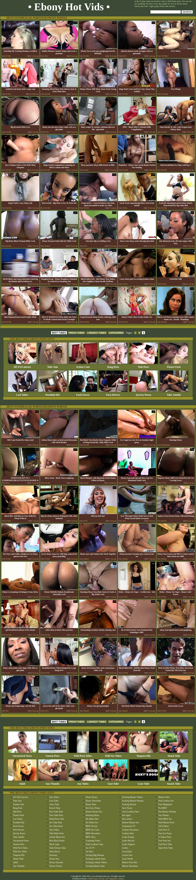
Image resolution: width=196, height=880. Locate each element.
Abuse (120, 879)
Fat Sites (89, 851)
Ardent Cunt (83, 365)
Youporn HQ (143, 754)
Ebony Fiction (55, 866)
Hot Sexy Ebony (93, 808)
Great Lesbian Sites (130, 811)
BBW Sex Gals (92, 830)
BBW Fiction (91, 826)
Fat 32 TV (90, 848)
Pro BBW (162, 808)
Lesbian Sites (128, 833)
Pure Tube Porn (56, 815)
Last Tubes (22, 393)
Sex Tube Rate (55, 822)
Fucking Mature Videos (132, 797)
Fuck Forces (83, 393)
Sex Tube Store (56, 826)
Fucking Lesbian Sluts (95, 859)
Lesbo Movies (128, 840)
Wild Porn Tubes (83, 754)
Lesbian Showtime (130, 830)
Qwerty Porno (143, 393)
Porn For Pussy (165, 833)
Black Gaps (54, 844)
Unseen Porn (52, 754)
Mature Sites (163, 797)
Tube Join (52, 365)
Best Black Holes (57, 840)
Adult (22, 782)
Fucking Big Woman (95, 855)
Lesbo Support (128, 844)
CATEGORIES (116, 333)
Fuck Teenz (127, 808)
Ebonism (53, 855)
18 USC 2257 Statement (108, 879)
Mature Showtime (130, 866)
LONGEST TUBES (96, 333)
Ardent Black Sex (57, 837)
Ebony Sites (91, 804)
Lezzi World (127, 859)
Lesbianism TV (129, 826)
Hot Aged (126, 815)
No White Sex (92, 822)
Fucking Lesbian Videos (96, 862)
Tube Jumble (174, 393)
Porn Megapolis (165, 804)
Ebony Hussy (91, 797)
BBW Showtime (93, 833)
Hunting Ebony (92, 815)
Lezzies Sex (127, 855)
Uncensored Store (22, 754)
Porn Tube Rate (56, 811)
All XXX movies (22, 365)
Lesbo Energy (128, 837)
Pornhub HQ (52, 393)
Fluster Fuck (174, 365)
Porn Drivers (113, 393)
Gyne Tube (143, 782)
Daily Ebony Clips (57, 848)
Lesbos (125, 848)
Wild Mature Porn (166, 822)
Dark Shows (54, 851)
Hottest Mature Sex (130, 822)
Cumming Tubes (93, 840)
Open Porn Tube (165, 848)
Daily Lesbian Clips (94, 844)
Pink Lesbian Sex (166, 801)
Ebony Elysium (56, 862)
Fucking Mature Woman (132, 801)
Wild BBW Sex (165, 819)
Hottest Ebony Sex (94, 811)
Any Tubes (83, 782)
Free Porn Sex (164, 840)
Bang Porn (113, 365)
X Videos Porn (164, 837)
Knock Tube (174, 782)
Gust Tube (113, 782)
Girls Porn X (164, 830)
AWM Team (93, 879)
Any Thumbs (52, 782)
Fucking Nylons (129, 804)
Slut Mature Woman (167, 811)
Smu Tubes (54, 830)
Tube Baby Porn (56, 833)
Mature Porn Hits (129, 862)
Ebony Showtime (93, 801)
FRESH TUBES (76, 333)
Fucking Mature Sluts (95, 866)
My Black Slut (92, 819)
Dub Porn (143, 365)
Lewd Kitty (127, 851)
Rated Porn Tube (56, 819)
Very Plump (163, 815)
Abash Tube (174, 754)
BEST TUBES (59, 333)
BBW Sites (90, 837)
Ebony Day (54, 859)
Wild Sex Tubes (113, 754)
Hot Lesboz (127, 819)
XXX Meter (163, 826)
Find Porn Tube (165, 844)
